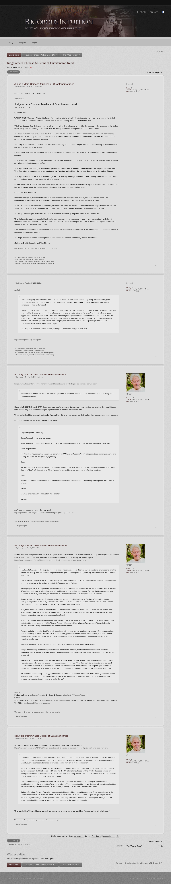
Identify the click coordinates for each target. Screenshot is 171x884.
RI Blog (141, 12)
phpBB (18, 878)
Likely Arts (140, 878)
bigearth (21, 86)
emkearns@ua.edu (37, 695)
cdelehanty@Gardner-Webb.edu (75, 695)
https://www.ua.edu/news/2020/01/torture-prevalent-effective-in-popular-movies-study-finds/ (50, 560)
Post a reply (13, 72)
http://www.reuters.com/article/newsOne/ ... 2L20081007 (36, 248)
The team (119, 863)
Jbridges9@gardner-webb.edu (38, 703)
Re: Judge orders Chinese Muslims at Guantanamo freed (41, 374)
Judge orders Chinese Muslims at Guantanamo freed (40, 63)
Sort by (93, 836)
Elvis (20, 67)
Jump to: (119, 846)
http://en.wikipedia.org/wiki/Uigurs (27, 340)
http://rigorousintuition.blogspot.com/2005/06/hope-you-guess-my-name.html (44, 513)
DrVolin (26, 67)
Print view (160, 51)
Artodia (160, 878)
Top (156, 265)
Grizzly (20, 377)
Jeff (31, 67)
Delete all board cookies (131, 863)
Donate (154, 12)
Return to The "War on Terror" (20, 845)
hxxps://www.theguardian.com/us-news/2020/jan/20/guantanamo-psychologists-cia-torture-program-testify (55, 384)
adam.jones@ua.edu (62, 700)
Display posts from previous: (67, 836)
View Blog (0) (134, 91)
